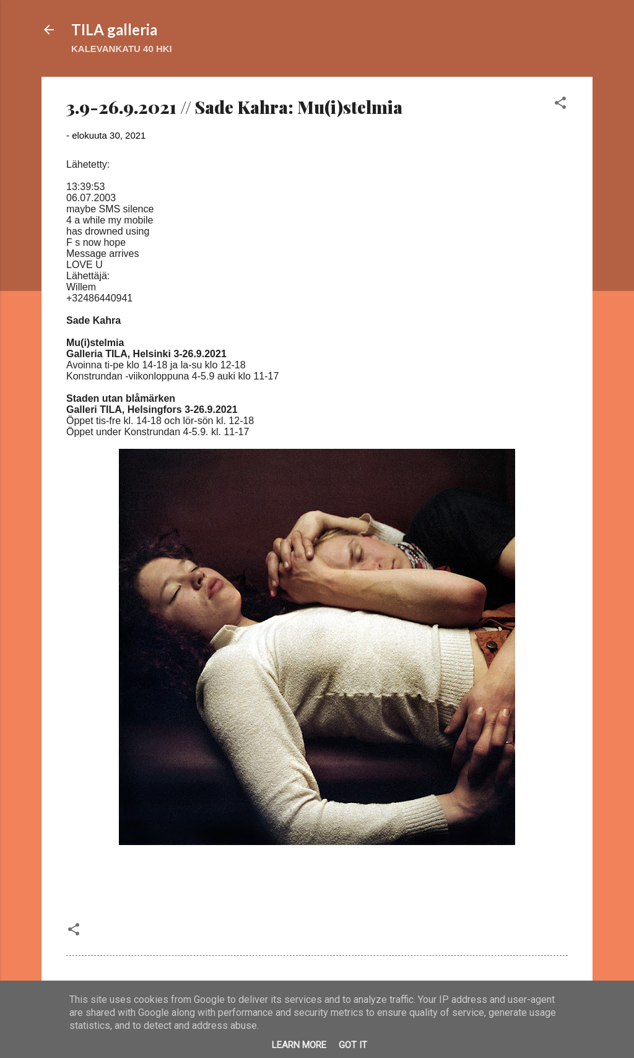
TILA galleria (114, 29)
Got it (353, 1045)
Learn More (299, 1045)
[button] (560, 105)
